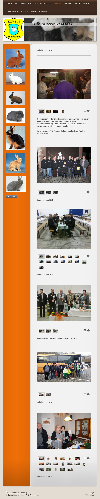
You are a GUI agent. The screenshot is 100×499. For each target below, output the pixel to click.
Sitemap (24, 492)
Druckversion (13, 492)
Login (92, 492)
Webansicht (89, 495)
